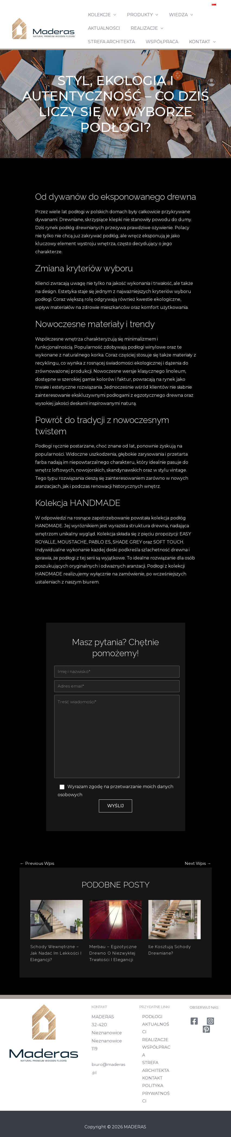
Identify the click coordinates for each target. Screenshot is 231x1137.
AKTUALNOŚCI (103, 28)
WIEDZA (173, 14)
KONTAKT (138, 41)
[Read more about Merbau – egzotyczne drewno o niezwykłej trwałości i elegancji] (115, 923)
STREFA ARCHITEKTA (192, 28)
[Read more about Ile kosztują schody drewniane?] (174, 923)
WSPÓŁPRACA (103, 41)
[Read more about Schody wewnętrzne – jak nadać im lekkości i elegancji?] (56, 923)
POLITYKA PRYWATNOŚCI (156, 1091)
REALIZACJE (141, 28)
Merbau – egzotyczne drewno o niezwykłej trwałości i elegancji (113, 958)
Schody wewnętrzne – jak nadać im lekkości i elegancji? (55, 958)
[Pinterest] (206, 1043)
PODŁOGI (150, 1030)
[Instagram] (210, 1035)
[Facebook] (194, 1035)
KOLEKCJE (98, 14)
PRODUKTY (136, 14)
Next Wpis (197, 868)
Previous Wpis (38, 868)
